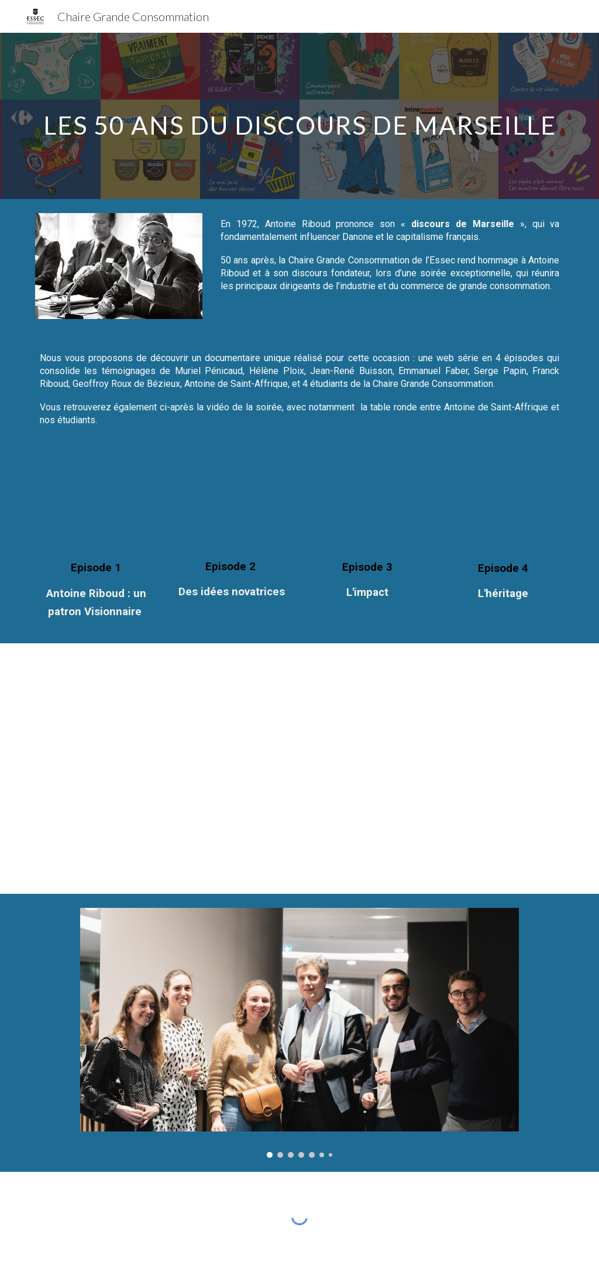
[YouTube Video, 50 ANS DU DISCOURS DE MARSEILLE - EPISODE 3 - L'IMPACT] (368, 504)
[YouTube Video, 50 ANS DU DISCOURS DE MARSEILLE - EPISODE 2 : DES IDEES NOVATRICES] (232, 504)
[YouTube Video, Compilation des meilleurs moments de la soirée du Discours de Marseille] (435, 744)
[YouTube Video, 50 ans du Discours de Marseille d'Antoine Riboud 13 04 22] (164, 744)
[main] (299, 115)
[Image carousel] (299, 1032)
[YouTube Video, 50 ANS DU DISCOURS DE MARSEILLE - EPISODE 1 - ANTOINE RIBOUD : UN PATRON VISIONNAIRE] (96, 505)
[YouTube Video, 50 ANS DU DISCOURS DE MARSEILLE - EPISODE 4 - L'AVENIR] (503, 505)
